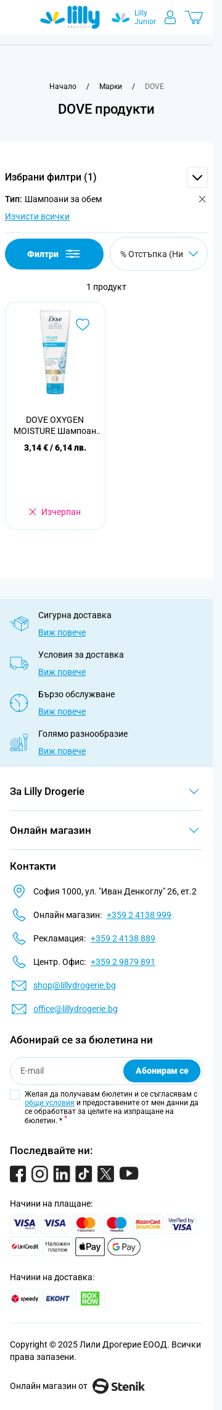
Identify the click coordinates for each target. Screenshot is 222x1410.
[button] (106, 177)
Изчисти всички (37, 216)
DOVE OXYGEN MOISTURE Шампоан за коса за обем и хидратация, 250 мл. (55, 425)
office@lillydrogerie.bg (75, 1009)
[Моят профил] (170, 17)
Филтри (54, 253)
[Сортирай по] (159, 254)
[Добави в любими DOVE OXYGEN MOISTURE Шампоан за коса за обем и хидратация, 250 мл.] (82, 324)
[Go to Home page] (70, 17)
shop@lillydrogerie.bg (74, 985)
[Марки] (110, 86)
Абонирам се (162, 1071)
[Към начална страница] (62, 86)
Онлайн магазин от (77, 1386)
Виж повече (62, 632)
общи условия (50, 1102)
